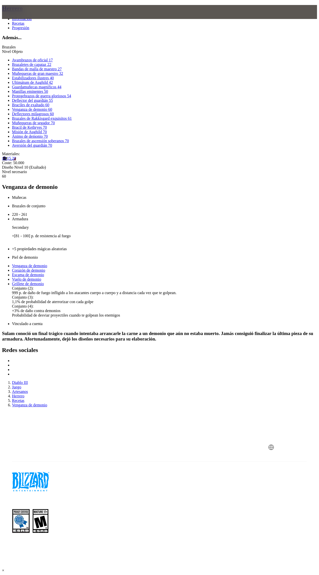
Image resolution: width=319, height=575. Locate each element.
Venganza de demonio (29, 266)
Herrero (12, 8)
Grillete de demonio (28, 284)
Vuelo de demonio (26, 279)
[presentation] (21, 18)
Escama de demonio (28, 275)
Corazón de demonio (28, 270)
